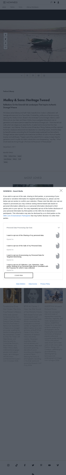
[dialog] (33, 237)
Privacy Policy (45, 284)
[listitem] (33, 227)
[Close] (62, 192)
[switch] (57, 235)
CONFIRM (19, 275)
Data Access (33, 284)
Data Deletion (20, 284)
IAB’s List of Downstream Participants (16, 216)
